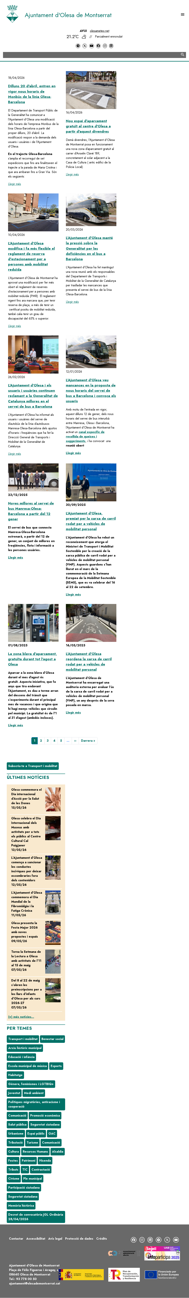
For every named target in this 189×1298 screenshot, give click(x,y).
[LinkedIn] (111, 46)
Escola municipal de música (27, 1066)
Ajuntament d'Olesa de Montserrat (68, 15)
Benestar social (52, 1039)
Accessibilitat (35, 1238)
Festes (13, 1160)
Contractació (41, 1169)
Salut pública (17, 1124)
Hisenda (45, 1160)
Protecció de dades (79, 1238)
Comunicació (17, 1115)
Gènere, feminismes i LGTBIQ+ (31, 1084)
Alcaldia (57, 1151)
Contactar (16, 1238)
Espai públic (35, 1133)
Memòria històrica (21, 1205)
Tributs (13, 1169)
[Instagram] (105, 46)
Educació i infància (21, 1057)
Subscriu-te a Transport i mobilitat (32, 766)
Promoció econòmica (45, 1115)
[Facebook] (98, 46)
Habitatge (15, 1075)
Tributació (15, 1142)
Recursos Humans (35, 1151)
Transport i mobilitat (23, 1039)
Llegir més (14, 184)
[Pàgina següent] (75, 740)
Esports (56, 1066)
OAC (52, 1133)
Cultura (13, 1151)
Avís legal (55, 1238)
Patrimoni (28, 1160)
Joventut (14, 1093)
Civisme (13, 1178)
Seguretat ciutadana (44, 1124)
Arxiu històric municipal (24, 1048)
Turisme (32, 1142)
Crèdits (101, 1238)
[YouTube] (91, 46)
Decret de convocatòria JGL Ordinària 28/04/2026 (35, 1216)
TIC (25, 1169)
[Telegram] (78, 46)
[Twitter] (84, 46)
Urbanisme (15, 1133)
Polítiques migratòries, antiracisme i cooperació (34, 1104)
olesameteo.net (99, 31)
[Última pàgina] (88, 740)
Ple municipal (32, 1178)
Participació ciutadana (24, 1187)
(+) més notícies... (21, 1017)
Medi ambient (34, 1093)
